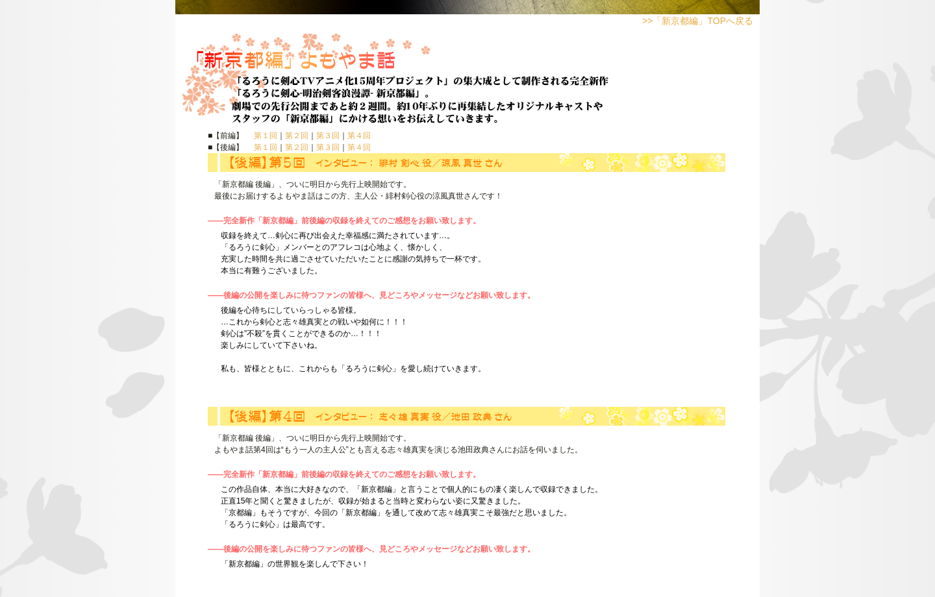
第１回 (265, 135)
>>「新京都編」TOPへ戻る (697, 21)
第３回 (328, 135)
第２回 (296, 135)
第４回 (359, 135)
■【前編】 (231, 135)
